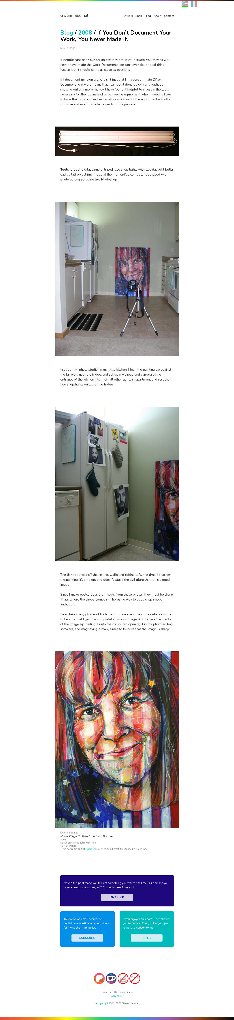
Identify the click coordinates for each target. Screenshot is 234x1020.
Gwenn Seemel (74, 15)
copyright (101, 1003)
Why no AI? (117, 996)
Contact (169, 16)
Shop (138, 16)
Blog (148, 16)
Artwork (127, 16)
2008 (85, 33)
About (157, 16)
